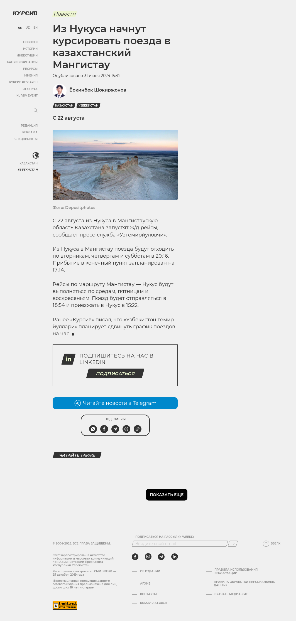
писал (103, 320)
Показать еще (167, 494)
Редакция (29, 125)
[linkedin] (174, 556)
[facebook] (135, 556)
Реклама (30, 132)
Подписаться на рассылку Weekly (164, 537)
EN (35, 27)
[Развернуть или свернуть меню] (36, 111)
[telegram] (161, 556)
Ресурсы (30, 69)
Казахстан (28, 163)
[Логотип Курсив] (25, 13)
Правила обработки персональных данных (244, 583)
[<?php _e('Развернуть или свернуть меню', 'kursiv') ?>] (36, 155)
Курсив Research (23, 82)
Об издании (150, 571)
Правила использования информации (236, 571)
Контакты (148, 594)
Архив (145, 583)
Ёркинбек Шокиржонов (97, 90)
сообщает (65, 235)
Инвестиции (27, 55)
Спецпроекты (26, 139)
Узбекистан (28, 169)
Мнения (31, 75)
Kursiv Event (27, 95)
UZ (28, 27)
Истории (30, 49)
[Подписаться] (233, 544)
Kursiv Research (153, 603)
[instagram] (148, 556)
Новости (30, 42)
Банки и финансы (22, 62)
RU (20, 27)
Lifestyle (30, 89)
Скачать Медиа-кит (231, 594)
